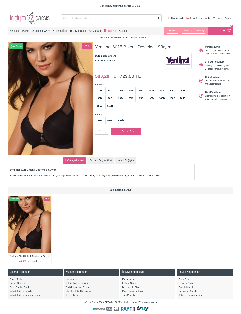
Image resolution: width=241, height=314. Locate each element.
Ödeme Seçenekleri (101, 160)
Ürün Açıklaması (74, 160)
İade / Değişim (126, 160)
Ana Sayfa (100, 37)
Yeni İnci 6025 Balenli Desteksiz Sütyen (30, 256)
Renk (97, 114)
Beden (98, 84)
